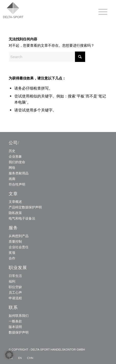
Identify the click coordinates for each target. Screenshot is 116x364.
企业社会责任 (19, 247)
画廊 (12, 179)
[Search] (47, 57)
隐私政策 (15, 213)
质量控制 (15, 241)
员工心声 (15, 292)
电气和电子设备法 (22, 218)
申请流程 (15, 298)
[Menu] (100, 12)
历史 (12, 151)
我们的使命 (17, 162)
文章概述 (15, 202)
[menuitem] (100, 12)
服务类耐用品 (19, 173)
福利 (12, 281)
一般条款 (15, 321)
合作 (12, 258)
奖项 (12, 253)
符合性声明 (17, 184)
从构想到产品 (19, 236)
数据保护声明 (19, 332)
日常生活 (15, 276)
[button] (9, 355)
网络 (12, 168)
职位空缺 (15, 287)
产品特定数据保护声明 (25, 207)
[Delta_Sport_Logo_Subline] (40, 10)
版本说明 (15, 327)
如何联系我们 (19, 315)
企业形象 (15, 156)
